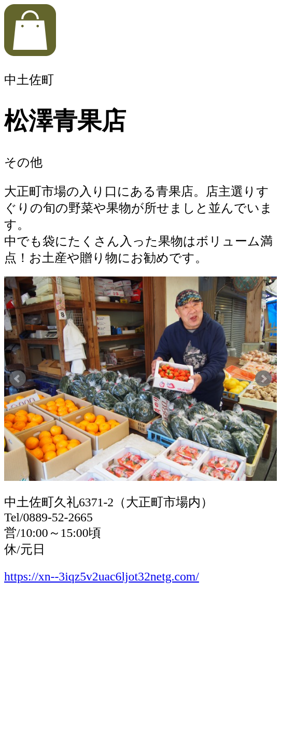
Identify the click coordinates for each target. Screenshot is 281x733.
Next (263, 378)
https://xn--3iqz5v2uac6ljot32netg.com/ (101, 576)
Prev (17, 378)
